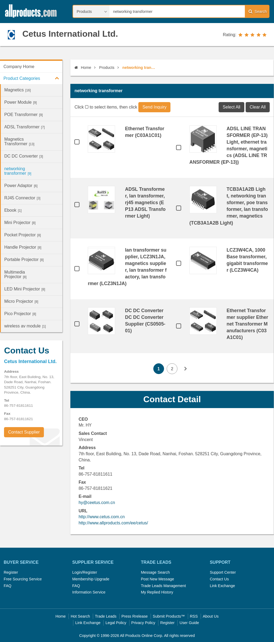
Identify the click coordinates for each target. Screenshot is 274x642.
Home (82, 67)
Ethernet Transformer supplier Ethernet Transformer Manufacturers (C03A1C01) (247, 324)
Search (258, 11)
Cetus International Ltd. (70, 34)
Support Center (223, 572)
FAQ (8, 586)
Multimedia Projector (15, 274)
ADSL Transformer (24, 127)
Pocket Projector (22, 235)
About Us (211, 616)
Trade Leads (105, 616)
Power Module (20, 102)
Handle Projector (22, 247)
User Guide (189, 623)
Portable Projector (24, 259)
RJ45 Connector (22, 198)
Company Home (19, 66)
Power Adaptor (20, 185)
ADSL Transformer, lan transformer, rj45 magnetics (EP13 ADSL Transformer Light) (145, 202)
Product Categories (32, 78)
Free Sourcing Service (23, 579)
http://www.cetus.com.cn (102, 516)
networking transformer (17, 171)
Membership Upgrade (90, 579)
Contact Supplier (24, 432)
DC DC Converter (23, 156)
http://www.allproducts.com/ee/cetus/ (113, 523)
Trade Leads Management (163, 586)
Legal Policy (115, 623)
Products (107, 67)
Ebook (13, 210)
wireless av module (25, 326)
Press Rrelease (134, 616)
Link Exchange (222, 586)
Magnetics (17, 90)
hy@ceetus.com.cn (97, 502)
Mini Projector (20, 222)
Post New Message (157, 579)
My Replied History (157, 592)
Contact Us (219, 579)
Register (11, 572)
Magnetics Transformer (19, 141)
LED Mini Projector (24, 289)
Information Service (88, 592)
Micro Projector (21, 301)
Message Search (155, 572)
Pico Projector (20, 313)
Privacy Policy (143, 623)
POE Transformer (23, 114)
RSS (194, 616)
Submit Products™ (169, 616)
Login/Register (84, 572)
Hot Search (80, 616)
